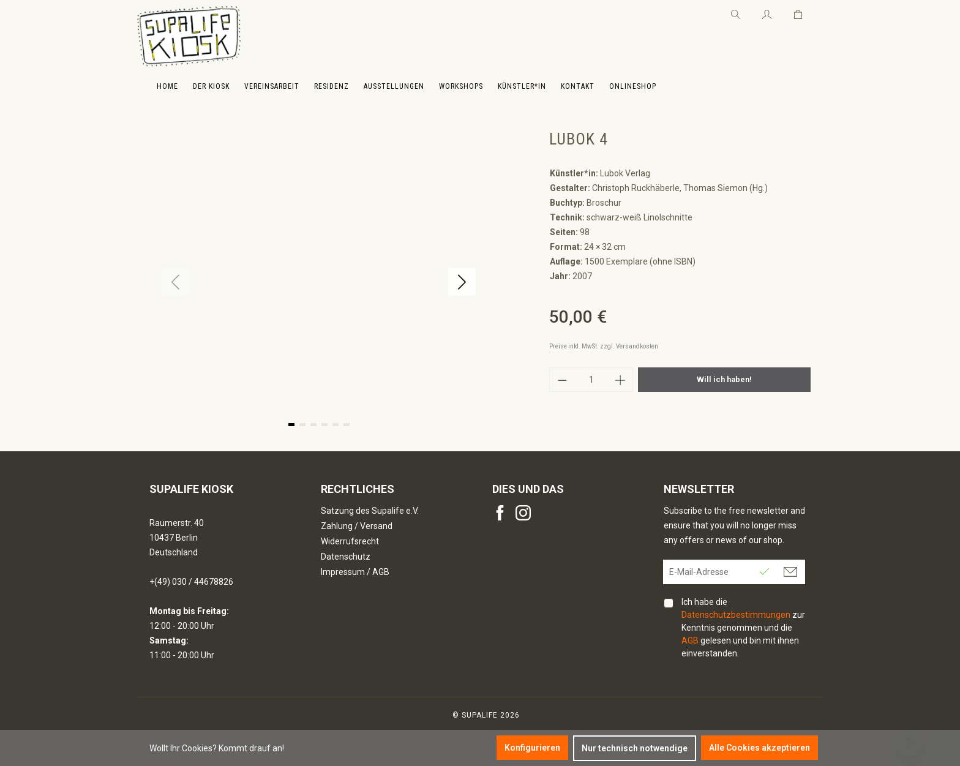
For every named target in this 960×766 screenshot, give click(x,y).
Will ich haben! (724, 379)
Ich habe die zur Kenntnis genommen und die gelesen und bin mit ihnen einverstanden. (743, 627)
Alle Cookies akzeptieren (759, 748)
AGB (690, 640)
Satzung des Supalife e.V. (370, 511)
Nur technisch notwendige (635, 748)
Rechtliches (357, 489)
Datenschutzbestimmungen (735, 615)
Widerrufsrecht (350, 541)
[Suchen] (735, 12)
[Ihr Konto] (766, 12)
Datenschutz (345, 556)
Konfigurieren (532, 748)
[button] (462, 282)
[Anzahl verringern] (562, 379)
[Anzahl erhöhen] (621, 379)
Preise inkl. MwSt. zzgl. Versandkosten (603, 346)
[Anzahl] (591, 379)
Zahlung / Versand (356, 526)
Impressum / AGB (355, 572)
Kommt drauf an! (251, 748)
